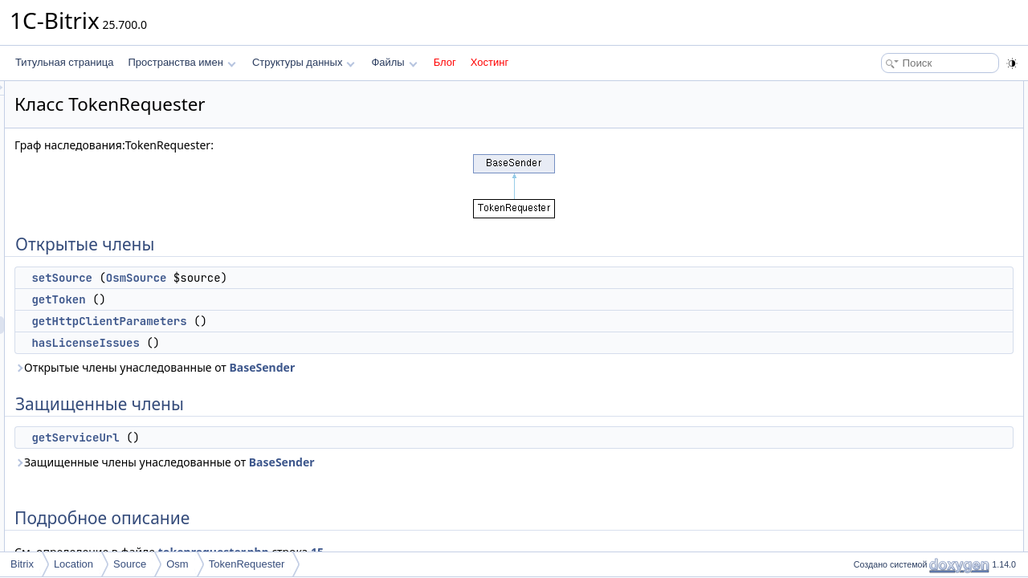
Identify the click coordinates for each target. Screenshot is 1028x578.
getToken (259, 299)
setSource (262, 278)
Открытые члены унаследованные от (355, 367)
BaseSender (463, 367)
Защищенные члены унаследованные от (365, 462)
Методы (866, 231)
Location (73, 564)
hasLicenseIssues (286, 343)
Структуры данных (303, 62)
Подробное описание (896, 213)
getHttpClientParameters (309, 321)
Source (129, 564)
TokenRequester (247, 564)
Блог (445, 62)
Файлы (394, 62)
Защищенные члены (894, 178)
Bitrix (22, 564)
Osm (177, 564)
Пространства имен (181, 62)
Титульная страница (64, 62)
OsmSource (337, 278)
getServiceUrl (276, 437)
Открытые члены (887, 90)
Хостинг (489, 62)
